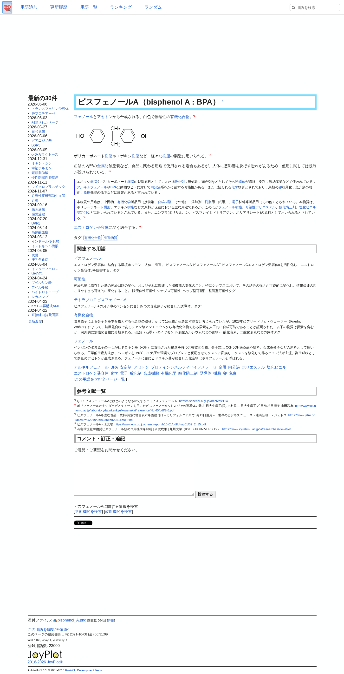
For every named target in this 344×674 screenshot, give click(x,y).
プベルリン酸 (42, 282)
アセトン (104, 117)
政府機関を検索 (118, 511)
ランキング (121, 7)
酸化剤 (180, 182)
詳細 (111, 620)
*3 (110, 171)
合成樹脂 (164, 202)
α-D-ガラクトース (45, 154)
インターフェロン (45, 269)
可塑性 (250, 207)
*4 (84, 217)
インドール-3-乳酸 (45, 241)
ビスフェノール (87, 258)
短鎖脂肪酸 (40, 173)
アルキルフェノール (92, 187)
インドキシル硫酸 (45, 246)
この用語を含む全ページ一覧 (100, 379)
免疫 (87, 192)
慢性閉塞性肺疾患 (45, 177)
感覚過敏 (38, 214)
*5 (140, 226)
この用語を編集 (41, 630)
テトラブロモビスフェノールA (100, 300)
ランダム (153, 7)
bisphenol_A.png (69, 620)
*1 (194, 115)
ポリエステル (265, 207)
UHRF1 (37, 274)
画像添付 (63, 630)
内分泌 (155, 187)
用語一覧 (88, 7)
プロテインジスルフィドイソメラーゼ (183, 367)
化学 (234, 187)
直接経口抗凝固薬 (45, 315)
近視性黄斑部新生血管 (48, 196)
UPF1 (36, 223)
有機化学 (124, 202)
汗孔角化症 (40, 260)
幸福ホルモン (42, 168)
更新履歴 (58, 7)
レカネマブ (40, 297)
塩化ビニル (307, 207)
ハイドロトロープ (45, 292)
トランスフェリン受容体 (50, 109)
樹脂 (108, 156)
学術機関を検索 (88, 511)
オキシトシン (42, 163)
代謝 (35, 255)
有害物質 (110, 238)
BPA (113, 187)
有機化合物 (179, 117)
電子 (235, 202)
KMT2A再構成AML (46, 306)
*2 (210, 154)
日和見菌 (38, 131)
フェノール (83, 117)
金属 (101, 166)
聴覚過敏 (38, 209)
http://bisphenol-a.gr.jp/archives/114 (203, 401)
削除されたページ (45, 122)
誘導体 (240, 182)
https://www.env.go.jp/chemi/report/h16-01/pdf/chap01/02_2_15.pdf (160, 424)
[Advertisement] (172, 53)
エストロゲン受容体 (91, 227)
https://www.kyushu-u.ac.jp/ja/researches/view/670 (256, 429)
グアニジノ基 (42, 140)
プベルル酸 (40, 287)
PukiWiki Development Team (83, 670)
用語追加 (29, 7)
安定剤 (82, 212)
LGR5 (36, 145)
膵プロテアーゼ (43, 113)
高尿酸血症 (40, 232)
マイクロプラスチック (48, 187)
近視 (35, 200)
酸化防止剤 (287, 207)
